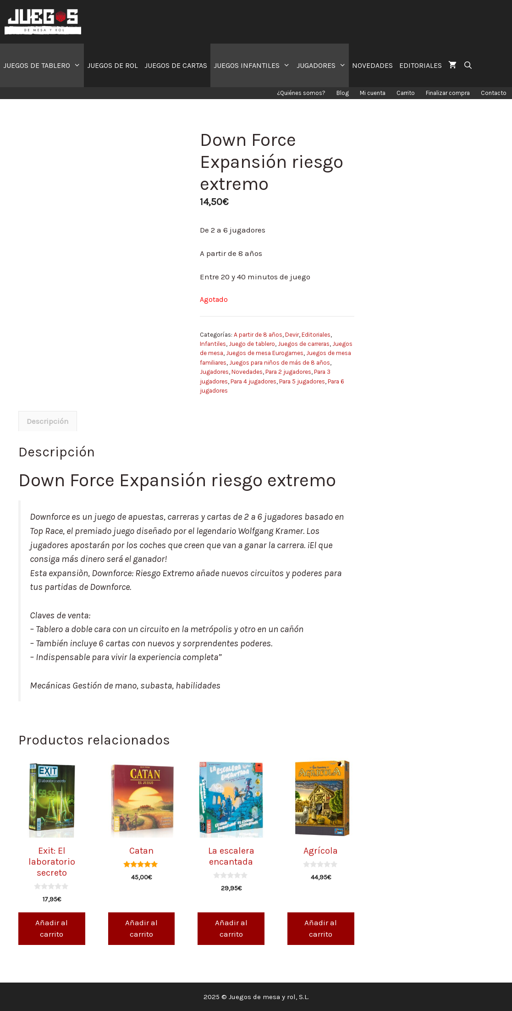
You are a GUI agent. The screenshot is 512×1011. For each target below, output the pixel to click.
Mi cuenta (372, 92)
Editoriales (316, 334)
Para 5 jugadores (302, 381)
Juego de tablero (252, 343)
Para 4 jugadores (253, 381)
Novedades (247, 371)
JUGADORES (323, 65)
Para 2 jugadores (288, 371)
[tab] (47, 421)
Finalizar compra (448, 92)
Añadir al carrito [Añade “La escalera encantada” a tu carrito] (231, 928)
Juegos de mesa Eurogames (264, 353)
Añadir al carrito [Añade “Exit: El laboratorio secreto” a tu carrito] (51, 928)
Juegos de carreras (304, 343)
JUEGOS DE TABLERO (43, 65)
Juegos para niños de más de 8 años (279, 362)
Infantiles (213, 343)
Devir (292, 334)
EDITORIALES (420, 65)
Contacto (493, 92)
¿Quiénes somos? (301, 92)
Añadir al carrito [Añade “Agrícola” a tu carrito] (320, 928)
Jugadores (214, 371)
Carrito (405, 92)
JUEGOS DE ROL (112, 65)
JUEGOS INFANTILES (253, 65)
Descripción (48, 421)
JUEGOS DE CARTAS (175, 65)
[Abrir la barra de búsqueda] (468, 65)
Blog (342, 92)
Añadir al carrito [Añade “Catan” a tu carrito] (141, 928)
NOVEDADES (372, 65)
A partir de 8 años (258, 334)
